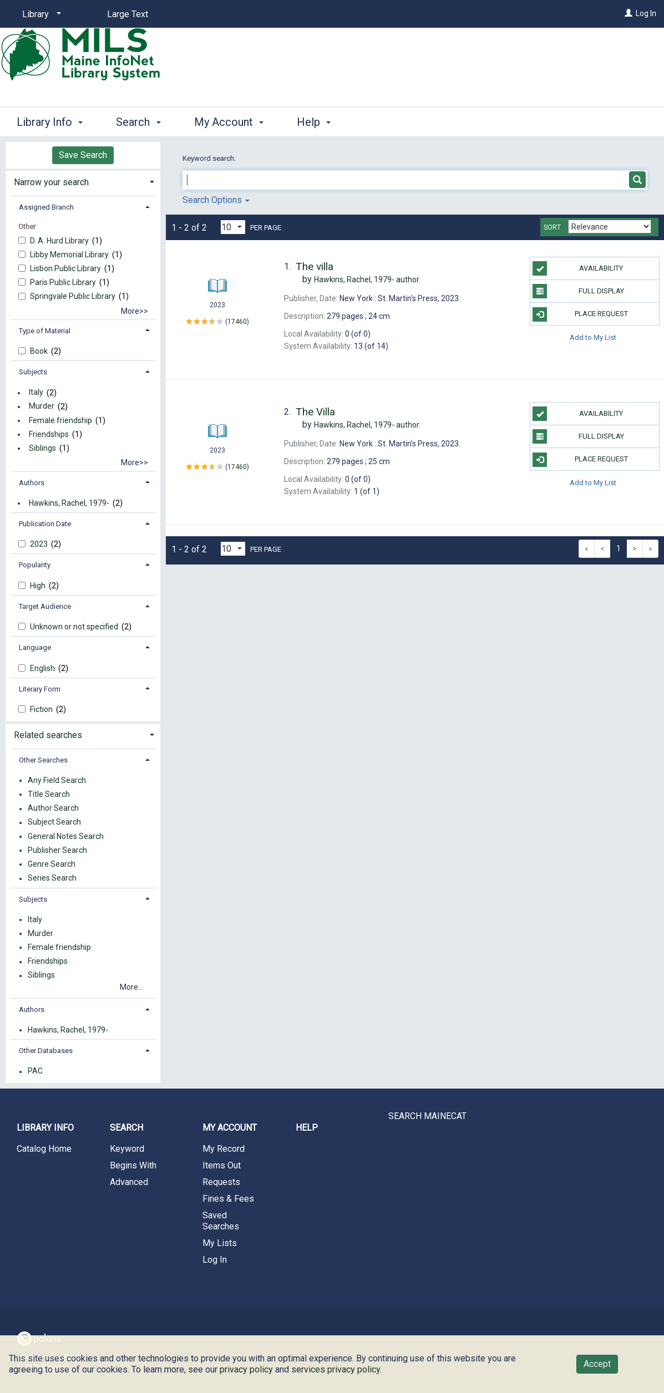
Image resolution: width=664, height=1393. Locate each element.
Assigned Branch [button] (46, 207)
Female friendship (60, 420)
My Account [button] (228, 122)
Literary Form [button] (39, 689)
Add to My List (593, 337)
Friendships (49, 434)
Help (307, 1127)
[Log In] (628, 13)
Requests (221, 1182)
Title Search (49, 794)
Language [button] (35, 647)
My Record (223, 1148)
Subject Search (54, 822)
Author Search (53, 808)
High (38, 585)
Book (39, 351)
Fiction (42, 709)
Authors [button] (31, 483)
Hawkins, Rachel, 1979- (69, 503)
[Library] (40, 14)
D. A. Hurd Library (60, 240)
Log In (646, 13)
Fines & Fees (228, 1198)
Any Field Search (57, 780)
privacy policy (246, 1369)
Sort (552, 227)
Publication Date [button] (45, 524)
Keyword (127, 1148)
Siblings (42, 448)
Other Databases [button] (46, 1050)
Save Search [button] (83, 155)
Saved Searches (220, 1221)
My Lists (219, 1243)
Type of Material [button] (44, 331)
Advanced (129, 1182)
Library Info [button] (50, 122)
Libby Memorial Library (70, 254)
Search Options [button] (216, 200)
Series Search (52, 878)
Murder (41, 406)
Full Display (578, 291)
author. (367, 279)
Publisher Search (57, 850)
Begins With (133, 1165)
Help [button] (314, 122)
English (43, 668)
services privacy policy (335, 1369)
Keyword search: (210, 158)
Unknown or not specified (75, 626)
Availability (578, 268)
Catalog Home (44, 1148)
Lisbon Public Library (66, 268)
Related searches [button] (48, 735)
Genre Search (51, 864)
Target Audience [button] (45, 606)
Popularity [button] (34, 565)
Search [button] (138, 122)
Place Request (580, 314)
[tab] (83, 181)
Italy (36, 392)
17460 (237, 322)
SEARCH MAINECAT (427, 1116)
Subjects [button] (33, 372)
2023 (39, 544)
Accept (597, 1364)
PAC (35, 1071)
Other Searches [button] (43, 760)
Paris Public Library (64, 282)
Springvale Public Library (73, 296)
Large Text (127, 14)
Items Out (221, 1165)
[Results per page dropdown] (233, 227)
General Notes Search (66, 836)
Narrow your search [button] (51, 182)
